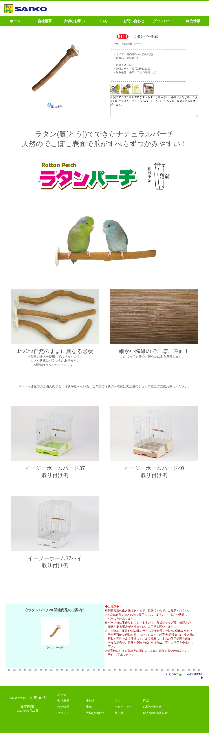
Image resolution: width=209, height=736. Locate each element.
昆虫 (117, 703)
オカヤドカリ (123, 710)
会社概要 (63, 703)
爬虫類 (119, 716)
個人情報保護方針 (155, 716)
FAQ (146, 703)
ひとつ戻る (174, 677)
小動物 (90, 703)
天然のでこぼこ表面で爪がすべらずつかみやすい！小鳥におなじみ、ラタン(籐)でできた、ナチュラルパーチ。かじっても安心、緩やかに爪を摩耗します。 (151, 108)
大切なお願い (95, 716)
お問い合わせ (152, 710)
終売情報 (63, 710)
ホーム (61, 697)
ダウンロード (66, 716)
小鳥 (89, 710)
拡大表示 (55, 106)
